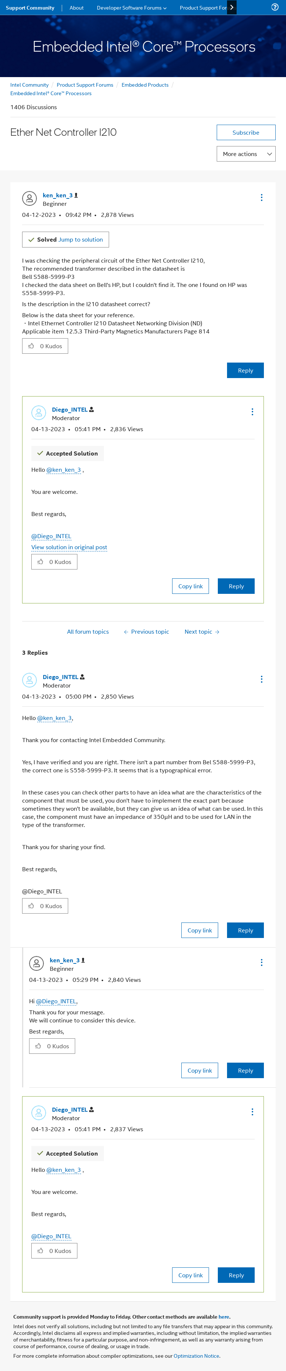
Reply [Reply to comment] (236, 586)
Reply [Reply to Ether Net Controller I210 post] (245, 370)
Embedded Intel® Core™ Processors (51, 93)
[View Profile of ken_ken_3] (60, 195)
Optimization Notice (196, 1355)
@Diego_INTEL (51, 536)
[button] (261, 197)
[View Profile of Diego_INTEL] (73, 409)
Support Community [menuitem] (30, 7)
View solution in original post (69, 547)
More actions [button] (240, 153)
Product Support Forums (85, 84)
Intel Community (29, 84)
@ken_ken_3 (63, 469)
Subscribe (246, 132)
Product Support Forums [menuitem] (208, 7)
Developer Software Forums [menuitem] (129, 7)
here (224, 1316)
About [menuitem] (77, 7)
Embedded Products (145, 84)
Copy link (190, 586)
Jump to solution (70, 239)
